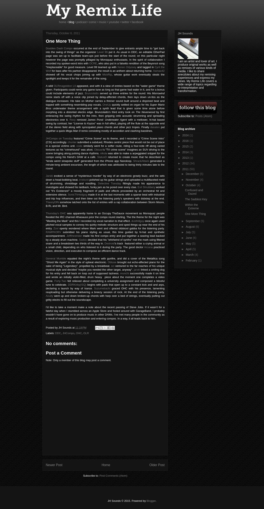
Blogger (151, 500)
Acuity (49, 295)
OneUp (107, 104)
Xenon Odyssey (126, 67)
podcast (82, 22)
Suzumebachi (102, 288)
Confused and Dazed (194, 192)
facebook (138, 22)
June (189, 237)
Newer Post (54, 465)
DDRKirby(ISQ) (77, 284)
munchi (124, 273)
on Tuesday (59, 138)
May (189, 243)
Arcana (148, 247)
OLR (86, 333)
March (190, 254)
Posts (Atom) (204, 116)
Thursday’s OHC (56, 213)
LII (65, 85)
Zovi (56, 228)
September (193, 221)
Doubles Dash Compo (59, 48)
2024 (186, 135)
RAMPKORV (53, 232)
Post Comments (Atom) (113, 475)
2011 (186, 169)
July (189, 232)
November (193, 179)
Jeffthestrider (74, 235)
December (193, 174)
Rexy (73, 119)
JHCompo (68, 333)
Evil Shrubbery (146, 187)
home (62, 22)
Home (106, 465)
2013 (186, 157)
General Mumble (56, 258)
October (191, 185)
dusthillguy (137, 221)
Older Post (157, 465)
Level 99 (102, 52)
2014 (186, 152)
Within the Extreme (192, 206)
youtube (114, 22)
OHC (79, 333)
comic (93, 22)
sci (112, 265)
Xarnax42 (159, 70)
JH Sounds (185, 33)
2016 (186, 141)
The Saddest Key (196, 199)
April (189, 249)
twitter (125, 22)
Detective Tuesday (109, 183)
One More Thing (195, 214)
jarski (137, 269)
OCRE (93, 63)
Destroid (109, 243)
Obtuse (112, 262)
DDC (58, 333)
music (103, 22)
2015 (186, 146)
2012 (186, 163)
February (192, 260)
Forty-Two (59, 281)
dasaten (155, 127)
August (190, 226)
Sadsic (83, 239)
